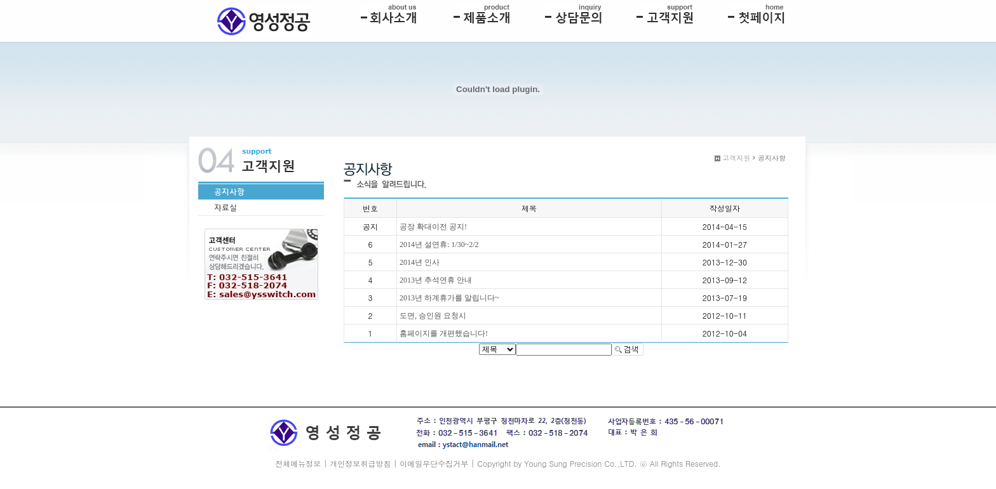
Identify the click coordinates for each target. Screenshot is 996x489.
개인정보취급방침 (360, 463)
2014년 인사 (420, 262)
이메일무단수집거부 (434, 463)
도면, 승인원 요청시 (433, 315)
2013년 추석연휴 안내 (436, 280)
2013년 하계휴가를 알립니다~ (449, 297)
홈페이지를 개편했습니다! (444, 333)
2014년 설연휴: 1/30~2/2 (439, 244)
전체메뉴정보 (298, 463)
